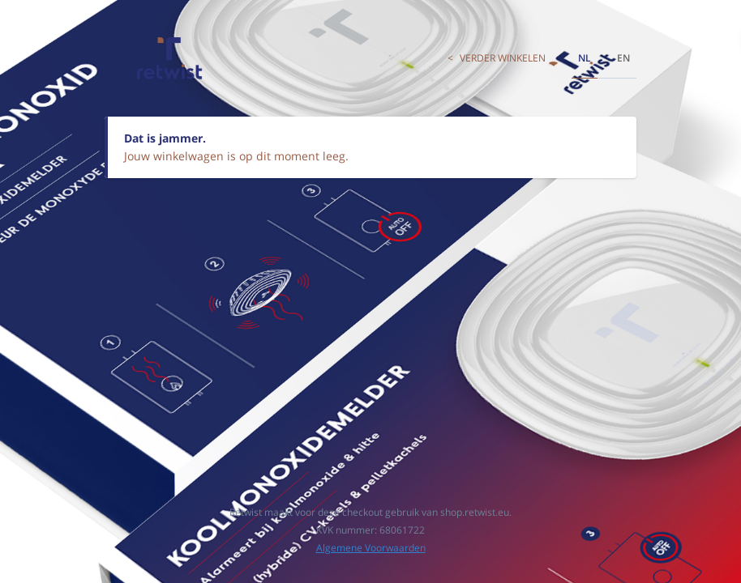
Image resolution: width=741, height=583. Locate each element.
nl (584, 58)
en (623, 58)
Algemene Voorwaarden (371, 548)
